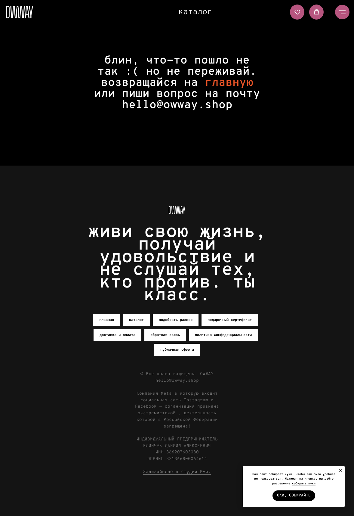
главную (229, 83)
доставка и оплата (117, 335)
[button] (297, 12)
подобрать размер (175, 320)
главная (106, 320)
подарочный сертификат (230, 320)
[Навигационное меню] (342, 12)
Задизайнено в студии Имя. (177, 471)
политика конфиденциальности (223, 335)
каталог (195, 12)
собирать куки (304, 484)
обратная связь (165, 335)
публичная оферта (177, 349)
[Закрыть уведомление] (340, 471)
